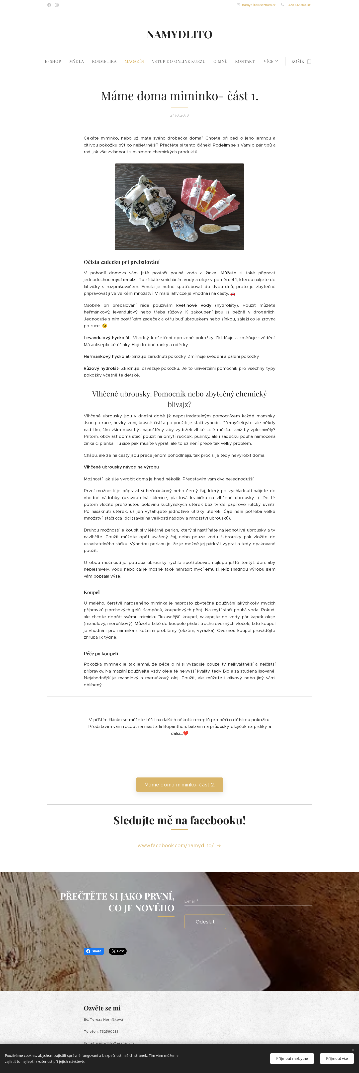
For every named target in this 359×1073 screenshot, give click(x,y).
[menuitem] (55, 61)
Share (93, 951)
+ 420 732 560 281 (299, 4)
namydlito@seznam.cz (258, 4)
